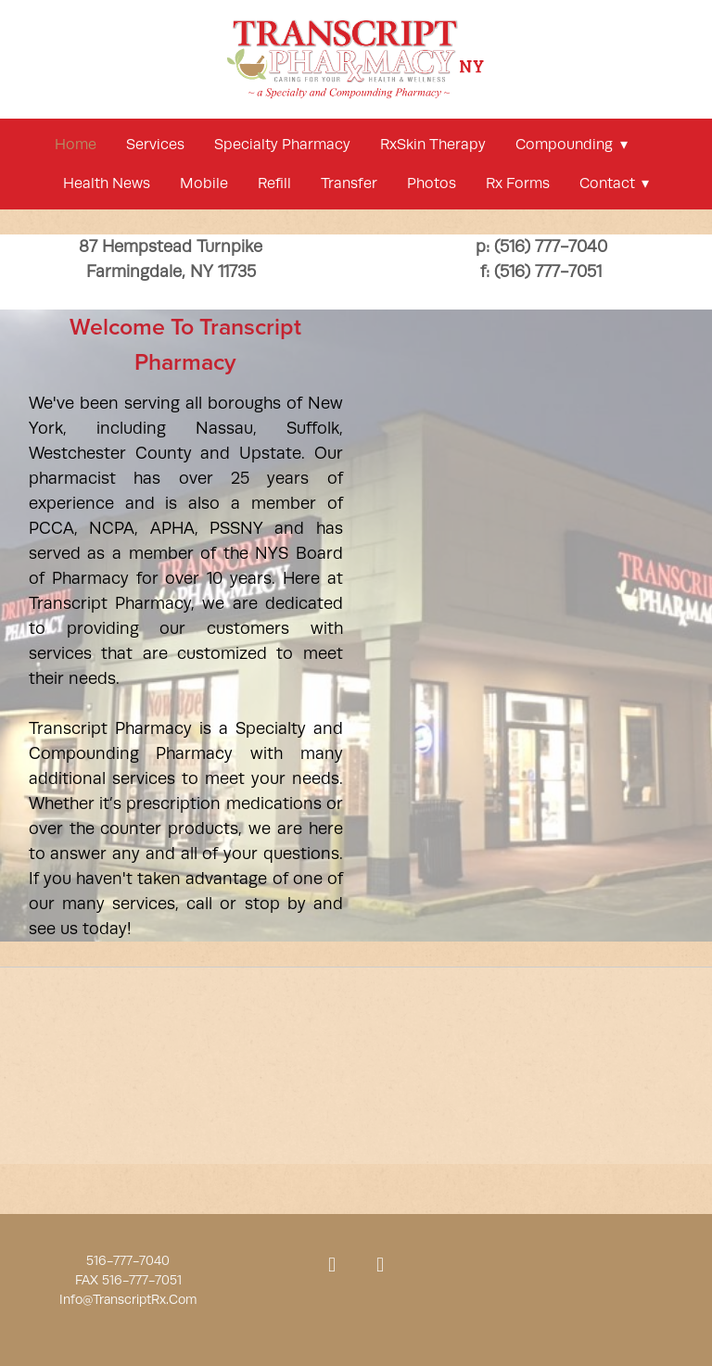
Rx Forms (518, 183)
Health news (106, 183)
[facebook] (332, 1266)
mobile (204, 183)
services (155, 144)
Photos (431, 183)
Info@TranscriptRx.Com (128, 1299)
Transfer (349, 183)
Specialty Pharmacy (282, 144)
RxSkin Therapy (433, 144)
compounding (571, 144)
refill (274, 183)
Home (75, 144)
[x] (380, 1266)
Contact (614, 183)
